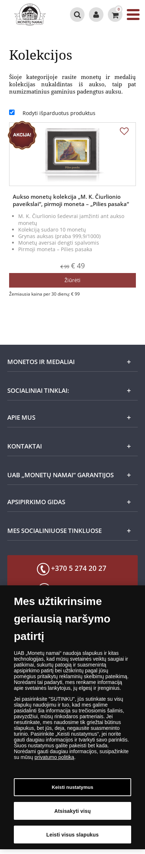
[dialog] (72, 720)
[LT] (31, 14)
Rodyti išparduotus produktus (59, 113)
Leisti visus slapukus (72, 837)
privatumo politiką (54, 760)
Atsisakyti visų (72, 814)
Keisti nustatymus (72, 790)
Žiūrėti (72, 280)
